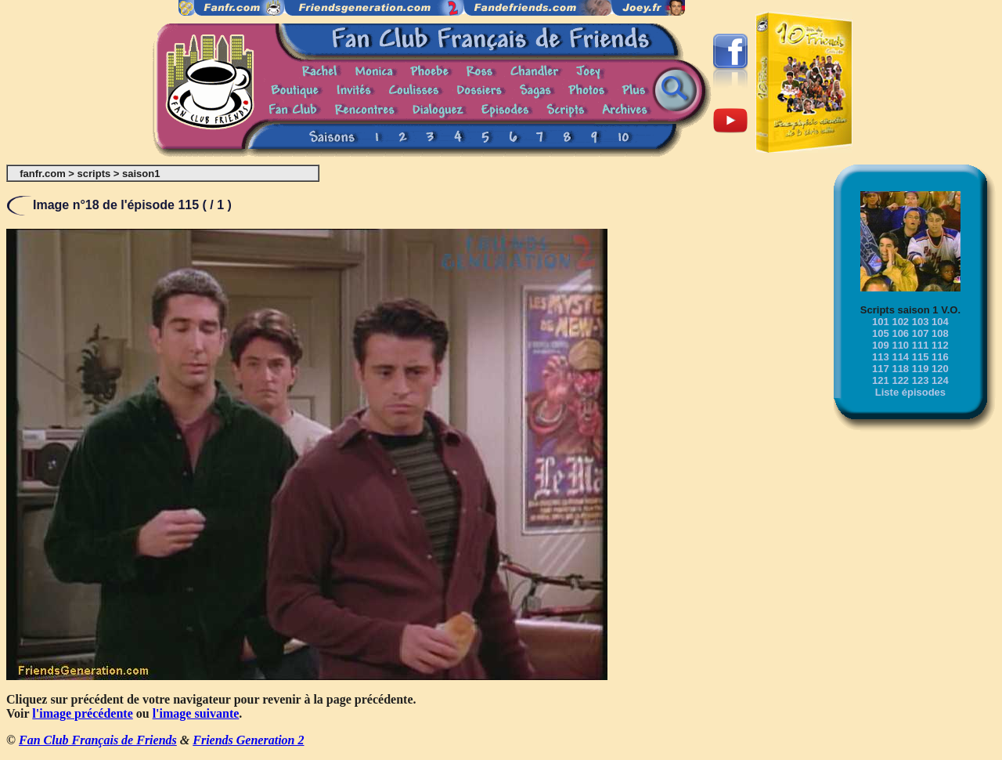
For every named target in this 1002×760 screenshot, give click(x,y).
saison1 (141, 173)
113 (880, 357)
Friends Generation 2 (248, 740)
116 (940, 357)
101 (880, 322)
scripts (94, 173)
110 (900, 345)
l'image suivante (196, 713)
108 (940, 333)
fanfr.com (43, 173)
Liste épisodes (910, 392)
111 (920, 345)
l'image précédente (82, 713)
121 (880, 380)
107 (920, 333)
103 (920, 322)
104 (940, 322)
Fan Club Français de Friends (98, 740)
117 (880, 369)
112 (940, 345)
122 (900, 380)
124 (940, 380)
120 (940, 369)
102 (900, 322)
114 (900, 357)
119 (920, 369)
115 (920, 357)
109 (880, 345)
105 (880, 333)
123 (920, 380)
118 (900, 369)
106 (900, 333)
